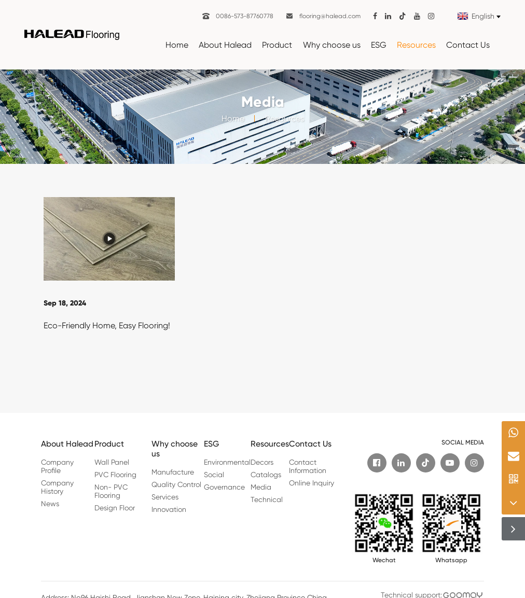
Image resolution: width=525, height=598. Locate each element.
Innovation (168, 509)
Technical (267, 499)
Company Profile (57, 466)
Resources (416, 45)
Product (277, 45)
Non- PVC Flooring (111, 491)
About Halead (225, 45)
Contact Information (307, 466)
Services (164, 497)
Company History (57, 487)
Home (176, 45)
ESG (378, 45)
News (50, 503)
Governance (224, 487)
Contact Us (468, 45)
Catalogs (266, 474)
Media (261, 487)
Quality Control (176, 484)
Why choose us (332, 45)
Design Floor (114, 508)
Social (214, 474)
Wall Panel (111, 462)
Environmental (227, 462)
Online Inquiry (311, 483)
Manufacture (172, 472)
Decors (262, 462)
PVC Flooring (115, 474)
